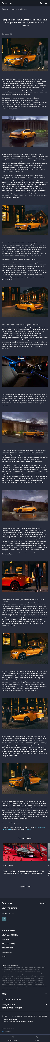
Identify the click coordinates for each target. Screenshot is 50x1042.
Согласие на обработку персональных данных (17, 1021)
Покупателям (7, 948)
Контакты (6, 939)
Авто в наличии (8, 931)
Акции (37, 1038)
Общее (4, 994)
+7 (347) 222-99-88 (8, 913)
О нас (4, 956)
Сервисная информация (12, 1008)
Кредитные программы (11, 999)
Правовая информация (9, 1019)
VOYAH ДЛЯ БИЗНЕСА (10, 935)
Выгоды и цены (8, 1005)
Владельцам (7, 952)
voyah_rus (28, 829)
